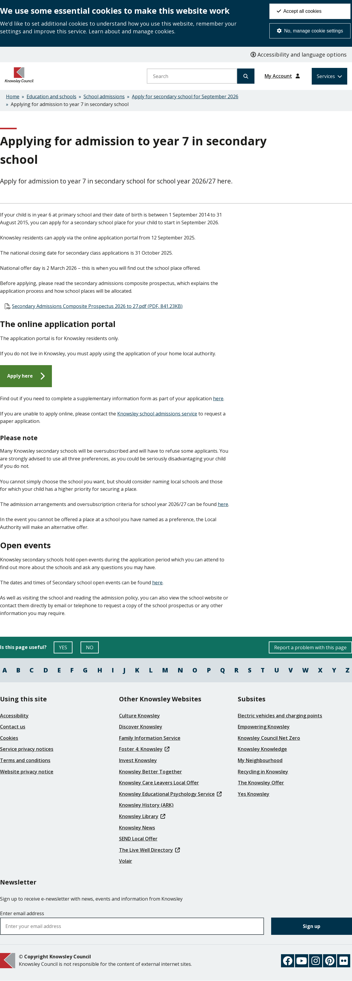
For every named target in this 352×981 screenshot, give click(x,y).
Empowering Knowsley (264, 726)
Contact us (12, 726)
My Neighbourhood (260, 760)
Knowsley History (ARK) (146, 805)
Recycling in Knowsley (263, 771)
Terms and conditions (25, 760)
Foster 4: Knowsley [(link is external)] (144, 749)
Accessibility (14, 715)
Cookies (9, 738)
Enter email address (22, 913)
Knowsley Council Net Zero (269, 738)
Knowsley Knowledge (262, 749)
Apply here (20, 376)
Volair (125, 861)
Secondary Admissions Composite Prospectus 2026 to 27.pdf (97, 306)
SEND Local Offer (138, 838)
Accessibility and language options (299, 54)
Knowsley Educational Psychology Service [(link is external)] (170, 794)
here (218, 398)
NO (92, 648)
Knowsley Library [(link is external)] (142, 816)
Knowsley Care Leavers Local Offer (159, 782)
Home (12, 96)
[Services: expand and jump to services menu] (329, 76)
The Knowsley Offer (261, 782)
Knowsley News (137, 827)
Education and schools (51, 96)
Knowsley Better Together (150, 771)
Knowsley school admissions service (157, 413)
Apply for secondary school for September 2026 (185, 96)
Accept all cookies (299, 11)
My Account (278, 76)
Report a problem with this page (310, 647)
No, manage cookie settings (310, 30)
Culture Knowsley (139, 715)
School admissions (104, 96)
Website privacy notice (26, 771)
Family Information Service (149, 738)
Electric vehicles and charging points (280, 715)
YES (65, 648)
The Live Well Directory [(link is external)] (149, 850)
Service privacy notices (26, 749)
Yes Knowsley (253, 794)
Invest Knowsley (138, 760)
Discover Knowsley (140, 726)
